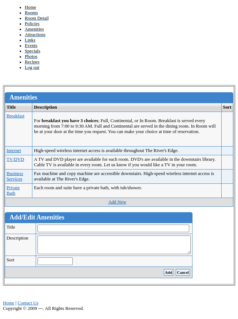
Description (20, 238)
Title (14, 227)
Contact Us (27, 306)
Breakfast (15, 115)
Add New (117, 202)
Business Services (15, 176)
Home (8, 306)
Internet (14, 150)
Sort (13, 263)
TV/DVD (15, 159)
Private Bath (13, 190)
